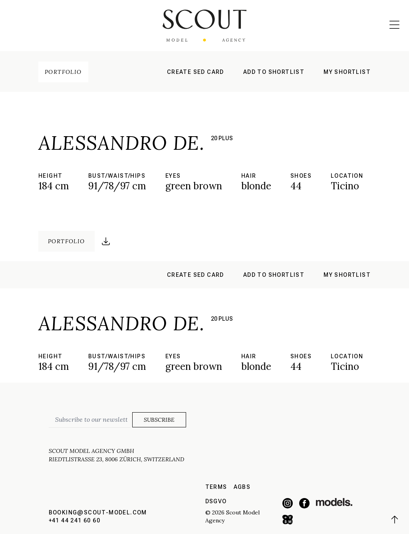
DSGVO (216, 501)
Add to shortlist (273, 72)
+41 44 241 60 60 (74, 520)
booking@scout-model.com (98, 512)
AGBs (242, 487)
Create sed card (195, 72)
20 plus (222, 138)
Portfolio (63, 71)
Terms (216, 487)
